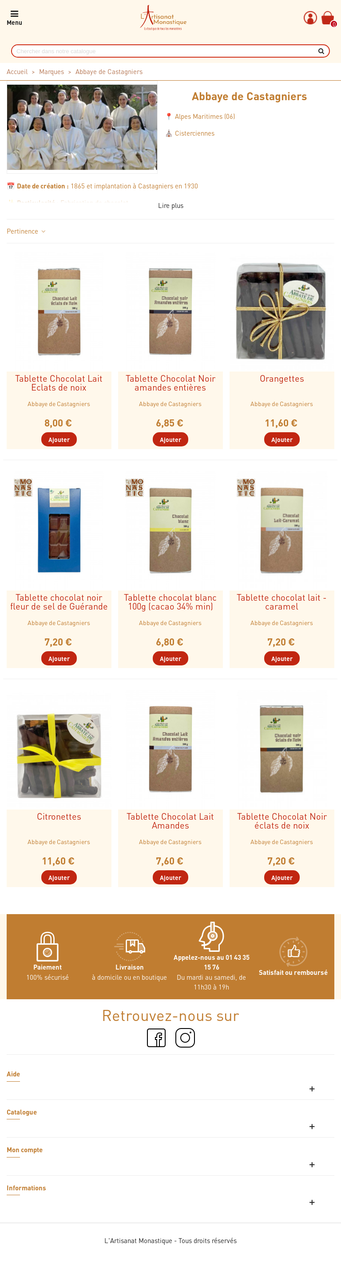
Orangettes (282, 378)
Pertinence (27, 231)
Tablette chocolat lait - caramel (282, 601)
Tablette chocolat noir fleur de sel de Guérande (59, 601)
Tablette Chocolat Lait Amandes (170, 820)
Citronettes (59, 816)
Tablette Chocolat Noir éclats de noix (282, 820)
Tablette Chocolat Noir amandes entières (170, 382)
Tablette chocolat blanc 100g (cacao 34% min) (170, 601)
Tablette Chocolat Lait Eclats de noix (59, 382)
